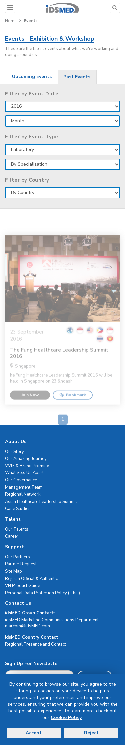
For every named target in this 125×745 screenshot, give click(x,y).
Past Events (76, 77)
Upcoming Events (32, 76)
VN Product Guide (22, 586)
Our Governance (21, 480)
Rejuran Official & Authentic (31, 579)
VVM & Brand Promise (27, 466)
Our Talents (16, 529)
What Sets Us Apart (24, 473)
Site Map (13, 571)
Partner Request (21, 564)
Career (11, 536)
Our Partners (17, 557)
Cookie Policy (66, 717)
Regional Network (22, 494)
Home (10, 20)
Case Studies (18, 509)
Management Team (24, 487)
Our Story (14, 452)
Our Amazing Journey (26, 459)
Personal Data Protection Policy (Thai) (42, 593)
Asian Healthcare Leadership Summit (41, 502)
